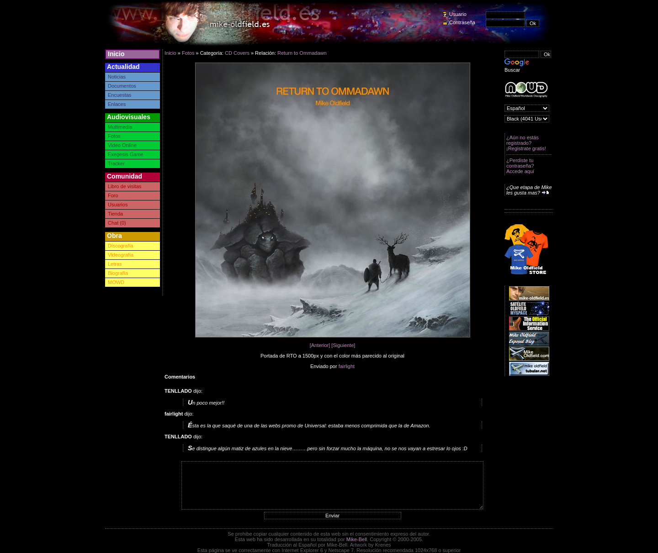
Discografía (120, 245)
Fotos (114, 136)
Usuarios (117, 204)
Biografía (118, 273)
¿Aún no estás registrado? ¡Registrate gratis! (526, 143)
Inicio (116, 54)
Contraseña (462, 22)
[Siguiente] (343, 345)
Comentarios (179, 376)
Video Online (122, 145)
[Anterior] (320, 345)
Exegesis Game (125, 154)
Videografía (120, 255)
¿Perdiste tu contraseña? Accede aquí (520, 166)
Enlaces (117, 104)
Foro (113, 195)
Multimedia (120, 127)
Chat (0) (117, 223)
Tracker (116, 163)
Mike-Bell (356, 539)
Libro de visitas (124, 186)
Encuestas (119, 95)
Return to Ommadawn (302, 53)
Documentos (122, 86)
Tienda (115, 213)
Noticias (117, 76)
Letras (115, 264)
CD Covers (237, 53)
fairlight (347, 366)
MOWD (116, 282)
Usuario (458, 14)
